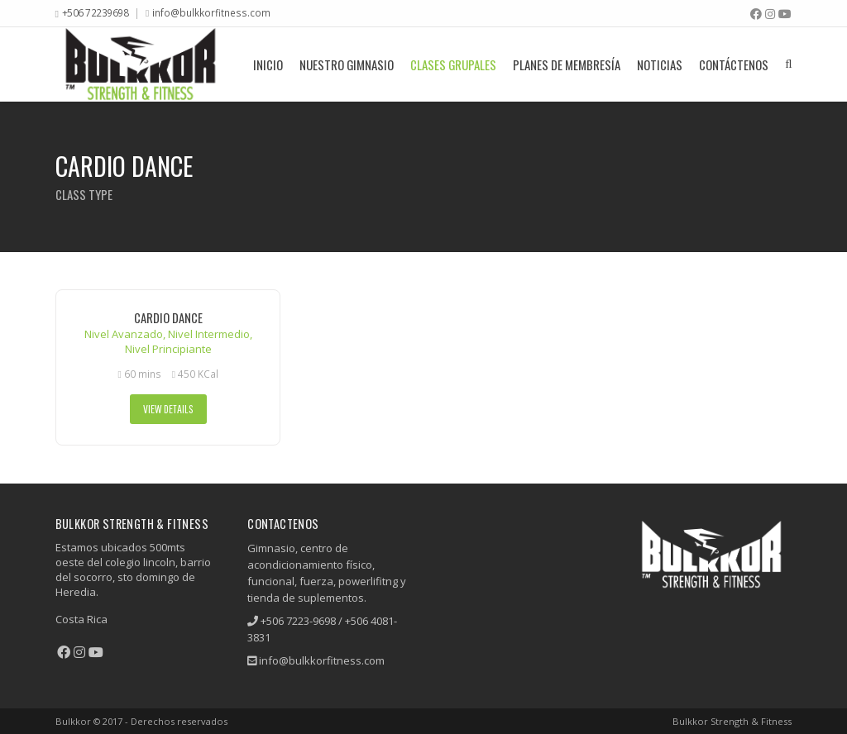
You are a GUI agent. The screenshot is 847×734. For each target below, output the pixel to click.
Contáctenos (733, 64)
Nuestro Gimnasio (346, 64)
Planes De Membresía (566, 64)
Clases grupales (453, 64)
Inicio (268, 64)
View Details (168, 409)
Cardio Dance (168, 317)
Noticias (659, 64)
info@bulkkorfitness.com (211, 12)
